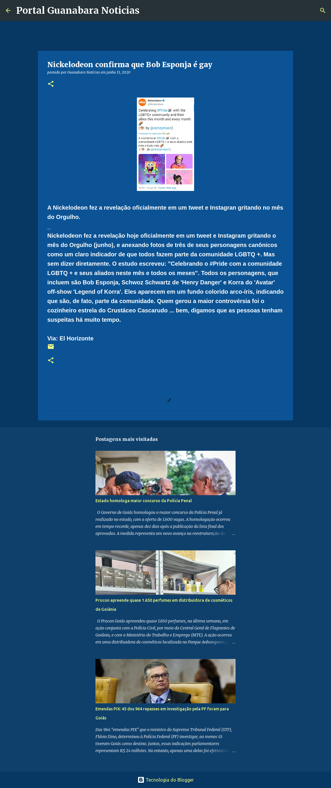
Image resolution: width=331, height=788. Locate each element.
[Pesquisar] (147, 11)
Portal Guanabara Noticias (78, 10)
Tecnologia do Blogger (165, 779)
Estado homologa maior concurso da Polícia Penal (143, 500)
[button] (50, 84)
